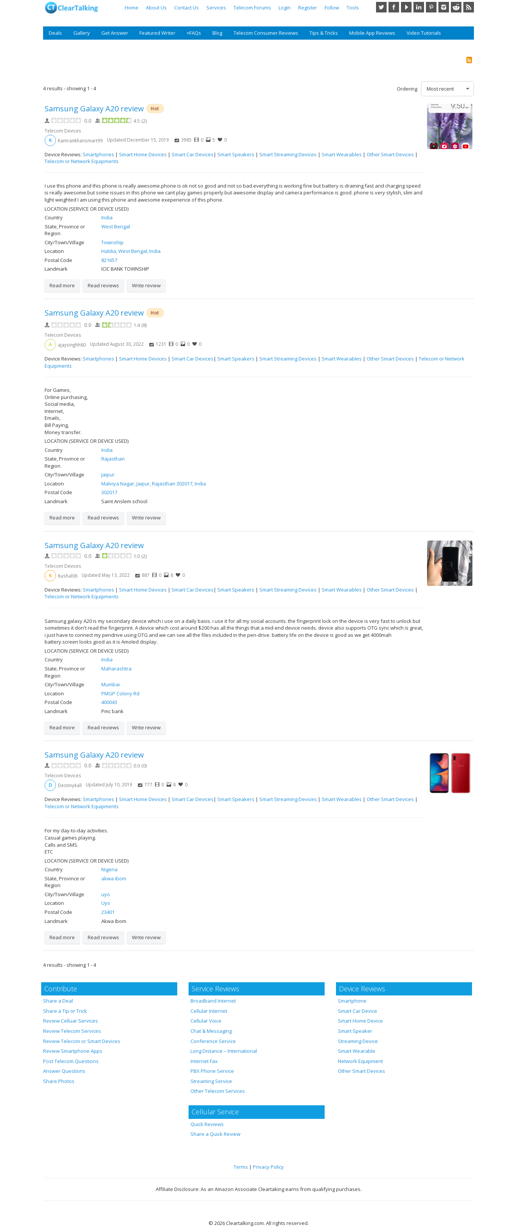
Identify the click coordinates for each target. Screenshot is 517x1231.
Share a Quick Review (215, 1134)
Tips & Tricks (324, 32)
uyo (105, 894)
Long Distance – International (223, 1051)
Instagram (443, 7)
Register (307, 7)
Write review (146, 285)
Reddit (456, 7)
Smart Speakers (235, 154)
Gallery (81, 32)
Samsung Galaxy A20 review (94, 108)
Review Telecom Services (72, 1031)
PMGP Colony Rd (120, 693)
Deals (55, 32)
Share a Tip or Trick (65, 1011)
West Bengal (115, 226)
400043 (109, 702)
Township (112, 242)
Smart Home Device (360, 1020)
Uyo (105, 903)
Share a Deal (58, 1000)
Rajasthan (113, 458)
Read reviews (103, 285)
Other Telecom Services (217, 1091)
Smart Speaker (355, 1031)
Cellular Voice (205, 1020)
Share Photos (58, 1081)
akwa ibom (113, 878)
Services (216, 7)
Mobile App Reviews (372, 32)
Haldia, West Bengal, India (131, 251)
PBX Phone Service (212, 1071)
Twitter (381, 7)
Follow (332, 7)
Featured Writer (157, 32)
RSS (468, 7)
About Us (156, 7)
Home (131, 7)
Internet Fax (204, 1061)
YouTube (406, 7)
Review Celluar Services (70, 1020)
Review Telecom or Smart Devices (81, 1041)
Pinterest (431, 7)
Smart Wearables (342, 154)
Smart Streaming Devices (288, 154)
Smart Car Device (357, 1011)
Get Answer (114, 32)
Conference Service (213, 1041)
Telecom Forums (252, 7)
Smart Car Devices (193, 154)
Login (285, 7)
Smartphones (98, 154)
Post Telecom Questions (71, 1061)
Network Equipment (360, 1061)
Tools (353, 7)
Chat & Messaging (211, 1031)
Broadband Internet (213, 1000)
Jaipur (108, 474)
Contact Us (186, 7)
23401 (108, 912)
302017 (109, 492)
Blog (217, 32)
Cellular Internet (208, 1011)
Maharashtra (116, 668)
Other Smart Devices (390, 154)
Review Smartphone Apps (72, 1051)
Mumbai (110, 684)
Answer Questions (64, 1071)
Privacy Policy (268, 1166)
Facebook (394, 7)
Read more (62, 285)
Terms (241, 1166)
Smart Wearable (356, 1051)
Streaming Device (358, 1041)
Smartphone (352, 1000)
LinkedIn (418, 7)
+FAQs (194, 32)
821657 (109, 260)
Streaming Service (211, 1081)
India (107, 217)
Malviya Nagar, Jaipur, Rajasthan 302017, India (153, 483)
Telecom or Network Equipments (82, 161)
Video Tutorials (424, 32)
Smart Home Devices (143, 154)
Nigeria (109, 869)
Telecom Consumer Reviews (266, 32)
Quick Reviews (207, 1124)
